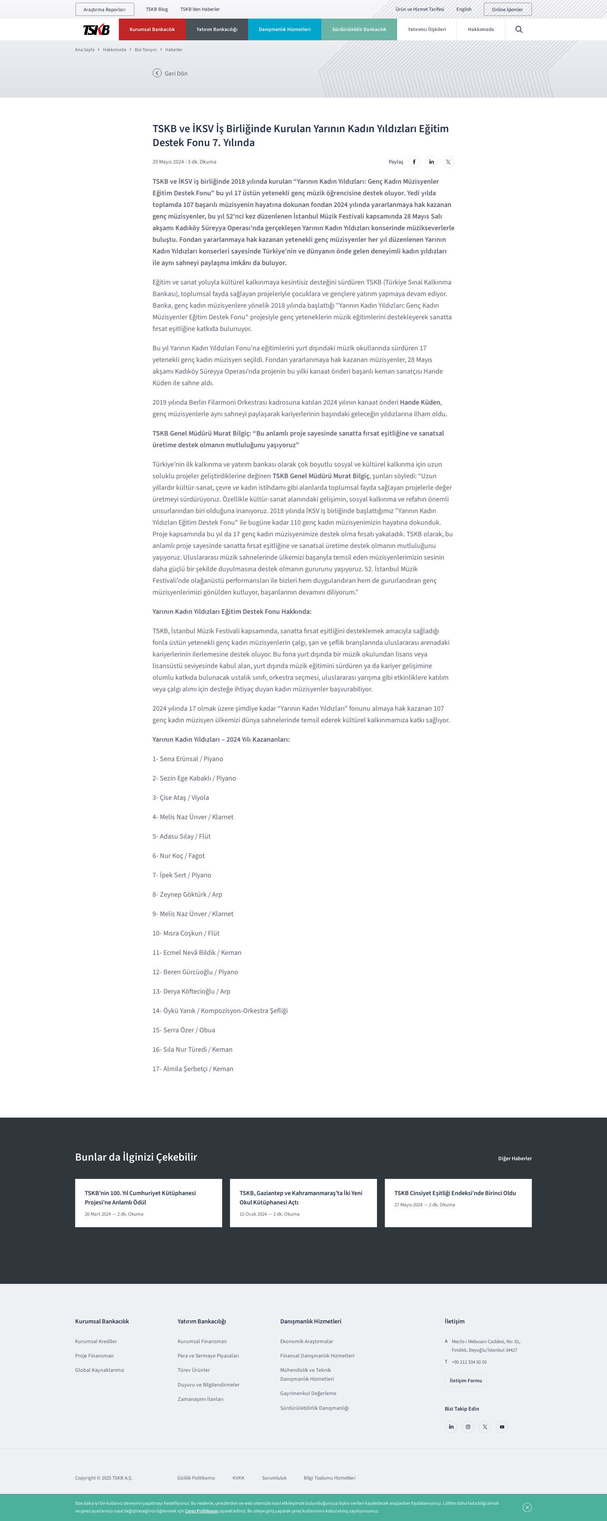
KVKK (239, 1477)
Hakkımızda (481, 29)
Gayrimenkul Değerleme (308, 1393)
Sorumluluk (274, 1477)
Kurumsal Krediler (96, 1341)
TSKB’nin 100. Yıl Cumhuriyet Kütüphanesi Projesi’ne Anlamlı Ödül (140, 1198)
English (464, 9)
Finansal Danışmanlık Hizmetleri (317, 1356)
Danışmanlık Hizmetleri (284, 29)
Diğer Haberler (515, 1159)
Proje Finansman (94, 1356)
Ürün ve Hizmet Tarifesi (420, 9)
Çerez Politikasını (202, 1511)
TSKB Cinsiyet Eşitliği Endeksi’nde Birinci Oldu (455, 1193)
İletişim (455, 1321)
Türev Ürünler (194, 1370)
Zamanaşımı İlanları (200, 1399)
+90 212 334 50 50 (469, 1362)
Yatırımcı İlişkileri (427, 29)
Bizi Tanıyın (146, 50)
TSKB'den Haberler (200, 9)
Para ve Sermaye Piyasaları (208, 1356)
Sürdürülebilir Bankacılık (359, 29)
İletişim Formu (466, 1380)
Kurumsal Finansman (202, 1341)
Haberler (173, 50)
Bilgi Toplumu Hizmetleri (329, 1477)
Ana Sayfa (84, 50)
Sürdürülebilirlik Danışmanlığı (314, 1408)
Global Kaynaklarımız (99, 1370)
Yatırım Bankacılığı (217, 29)
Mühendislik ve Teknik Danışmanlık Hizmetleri (307, 1374)
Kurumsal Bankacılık (152, 29)
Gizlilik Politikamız (196, 1477)
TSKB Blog (157, 9)
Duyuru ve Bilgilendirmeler (209, 1385)
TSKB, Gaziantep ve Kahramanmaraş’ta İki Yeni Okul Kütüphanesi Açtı (301, 1198)
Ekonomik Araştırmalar (306, 1341)
